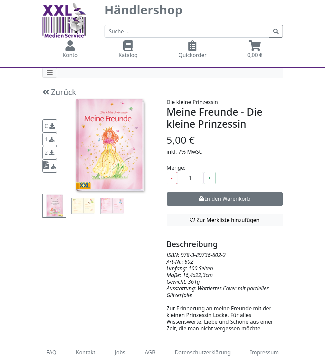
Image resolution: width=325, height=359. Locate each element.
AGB (150, 352)
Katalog (128, 49)
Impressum (264, 352)
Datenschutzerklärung (202, 352)
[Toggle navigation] (49, 73)
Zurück (59, 92)
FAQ (51, 352)
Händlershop (144, 9)
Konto (70, 49)
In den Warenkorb (225, 198)
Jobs (120, 352)
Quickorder (192, 49)
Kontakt (86, 352)
